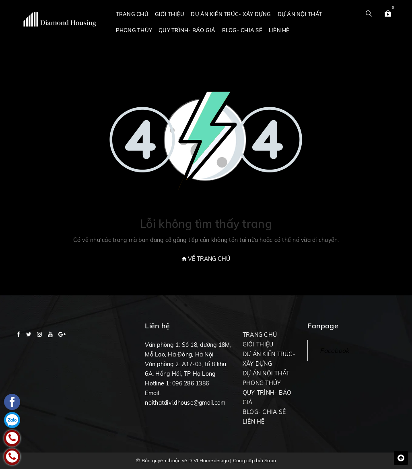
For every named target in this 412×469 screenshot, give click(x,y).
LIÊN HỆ (279, 30)
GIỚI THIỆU (170, 14)
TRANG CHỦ (132, 14)
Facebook (334, 350)
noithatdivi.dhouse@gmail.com (185, 402)
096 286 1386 (190, 383)
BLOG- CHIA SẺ (242, 30)
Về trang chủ (206, 258)
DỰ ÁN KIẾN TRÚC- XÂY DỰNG (231, 14)
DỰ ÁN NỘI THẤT (300, 14)
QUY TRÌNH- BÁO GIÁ (187, 30)
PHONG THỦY (134, 30)
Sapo (270, 460)
